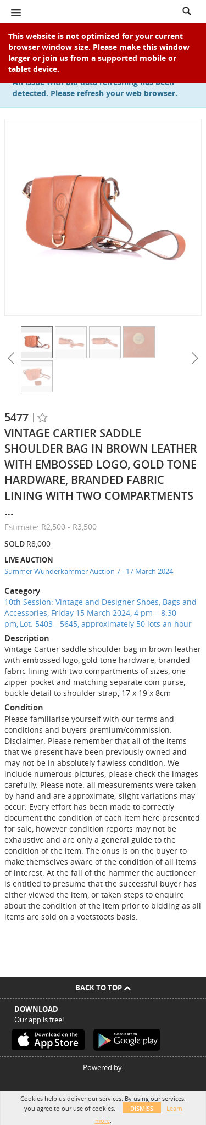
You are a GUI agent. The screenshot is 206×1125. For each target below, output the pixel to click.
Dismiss (141, 1108)
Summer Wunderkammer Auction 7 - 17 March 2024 (88, 571)
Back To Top (103, 988)
